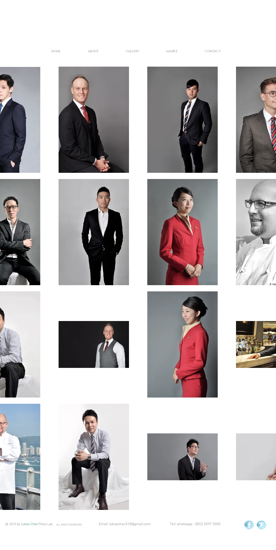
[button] (93, 51)
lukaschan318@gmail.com (130, 524)
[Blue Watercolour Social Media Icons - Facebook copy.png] (249, 525)
